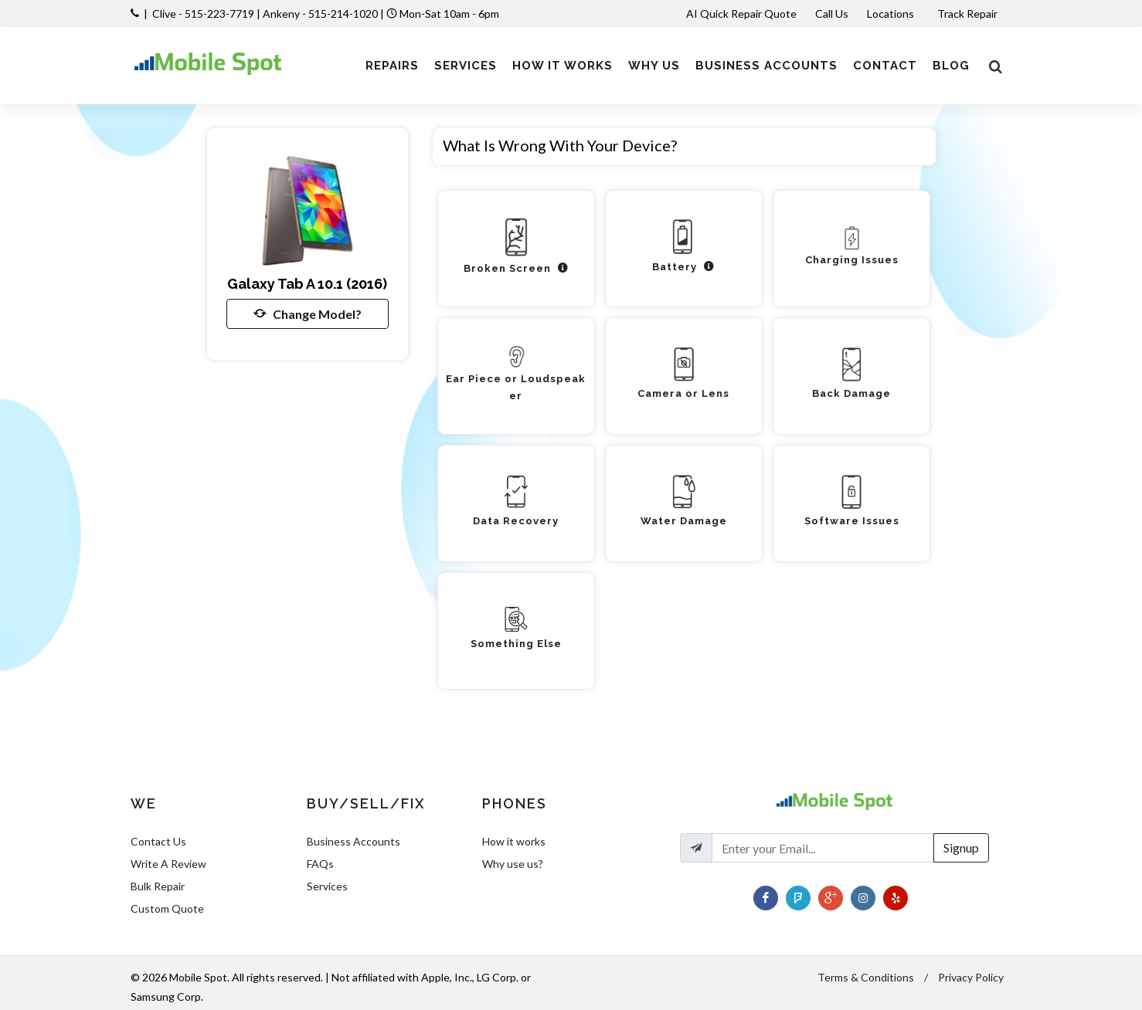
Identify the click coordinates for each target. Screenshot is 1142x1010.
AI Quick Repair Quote (741, 13)
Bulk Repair (158, 886)
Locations (891, 13)
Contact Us (158, 841)
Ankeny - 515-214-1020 (320, 13)
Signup (961, 847)
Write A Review (168, 863)
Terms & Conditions (865, 977)
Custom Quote (167, 908)
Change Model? (307, 313)
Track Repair (968, 13)
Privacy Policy (971, 977)
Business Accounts (353, 841)
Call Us (831, 13)
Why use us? (512, 863)
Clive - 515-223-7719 (203, 13)
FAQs (320, 863)
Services (327, 886)
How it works (514, 841)
